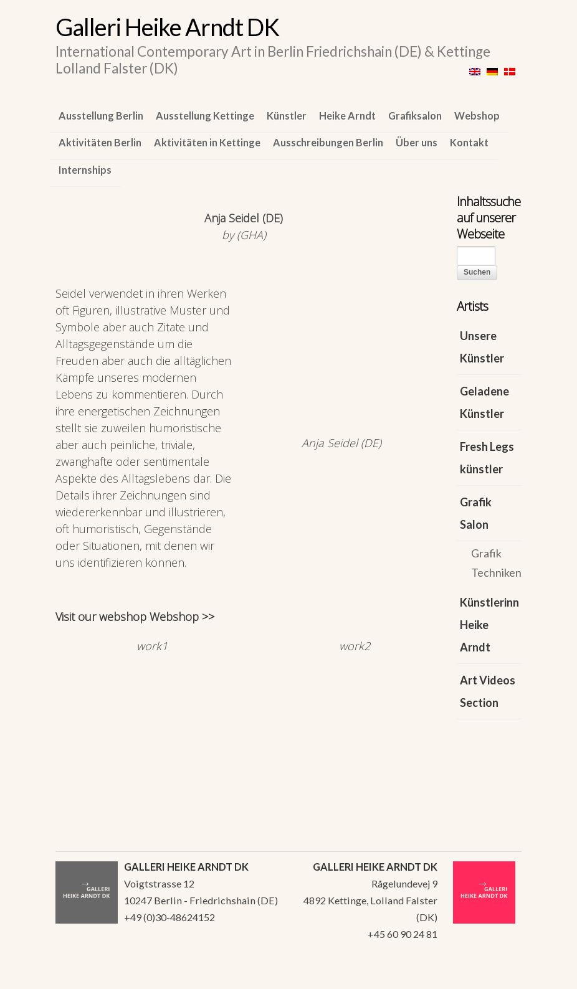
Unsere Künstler (482, 347)
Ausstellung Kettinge (205, 115)
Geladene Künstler (484, 402)
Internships (85, 170)
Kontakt (469, 142)
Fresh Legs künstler (487, 458)
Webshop (477, 115)
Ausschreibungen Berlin (328, 142)
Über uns (416, 142)
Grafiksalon (415, 115)
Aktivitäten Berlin (100, 142)
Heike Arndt (347, 115)
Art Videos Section (487, 691)
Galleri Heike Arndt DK (167, 26)
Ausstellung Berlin (101, 115)
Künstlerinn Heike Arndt (489, 624)
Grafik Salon (476, 513)
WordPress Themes (498, 976)
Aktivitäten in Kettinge (207, 142)
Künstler (287, 115)
